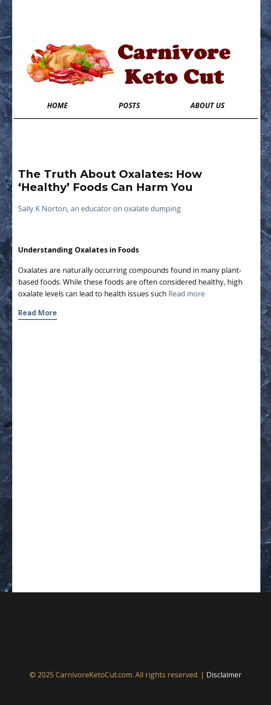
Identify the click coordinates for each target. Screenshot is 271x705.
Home (57, 105)
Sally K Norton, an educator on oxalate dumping (99, 209)
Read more (186, 294)
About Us (207, 105)
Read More (37, 313)
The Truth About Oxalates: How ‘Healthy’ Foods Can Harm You (110, 180)
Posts (129, 105)
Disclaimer (224, 675)
